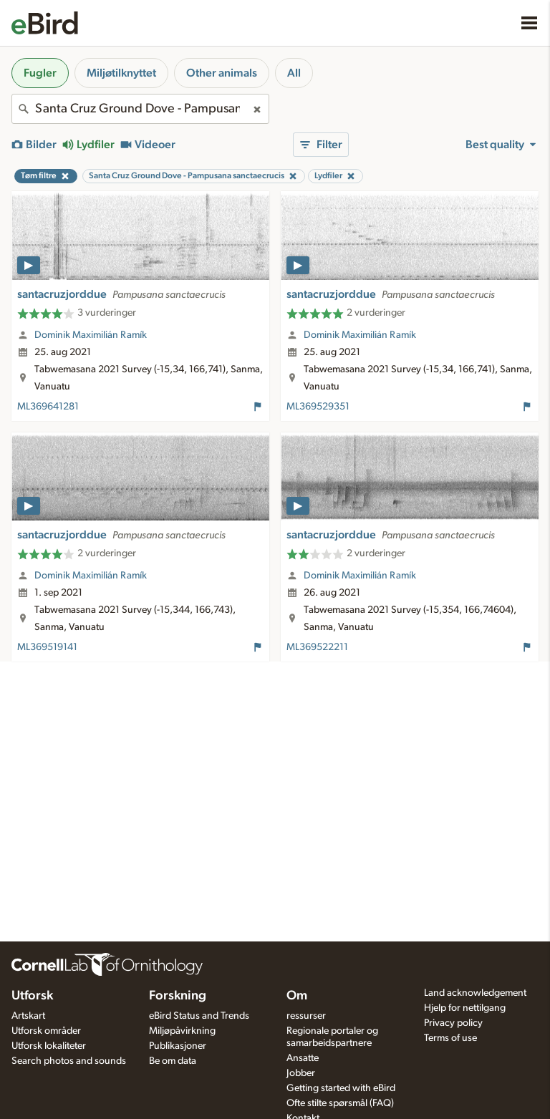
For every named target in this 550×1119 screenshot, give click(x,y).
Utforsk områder (46, 1031)
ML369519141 (47, 647)
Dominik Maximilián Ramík (90, 335)
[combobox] (140, 109)
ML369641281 (48, 407)
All (294, 73)
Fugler (40, 73)
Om (296, 995)
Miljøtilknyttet (121, 73)
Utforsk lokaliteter (48, 1046)
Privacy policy (453, 1023)
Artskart (28, 1016)
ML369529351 (317, 407)
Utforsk (32, 995)
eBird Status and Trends (199, 1016)
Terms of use (450, 1038)
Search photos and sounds (68, 1061)
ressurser (306, 1016)
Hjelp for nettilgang (465, 1008)
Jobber (300, 1073)
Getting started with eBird (340, 1088)
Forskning (177, 995)
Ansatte (302, 1058)
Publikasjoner (177, 1046)
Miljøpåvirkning (182, 1031)
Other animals (221, 73)
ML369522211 (317, 647)
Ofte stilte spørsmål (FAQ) (340, 1103)
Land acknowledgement (475, 993)
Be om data (172, 1061)
